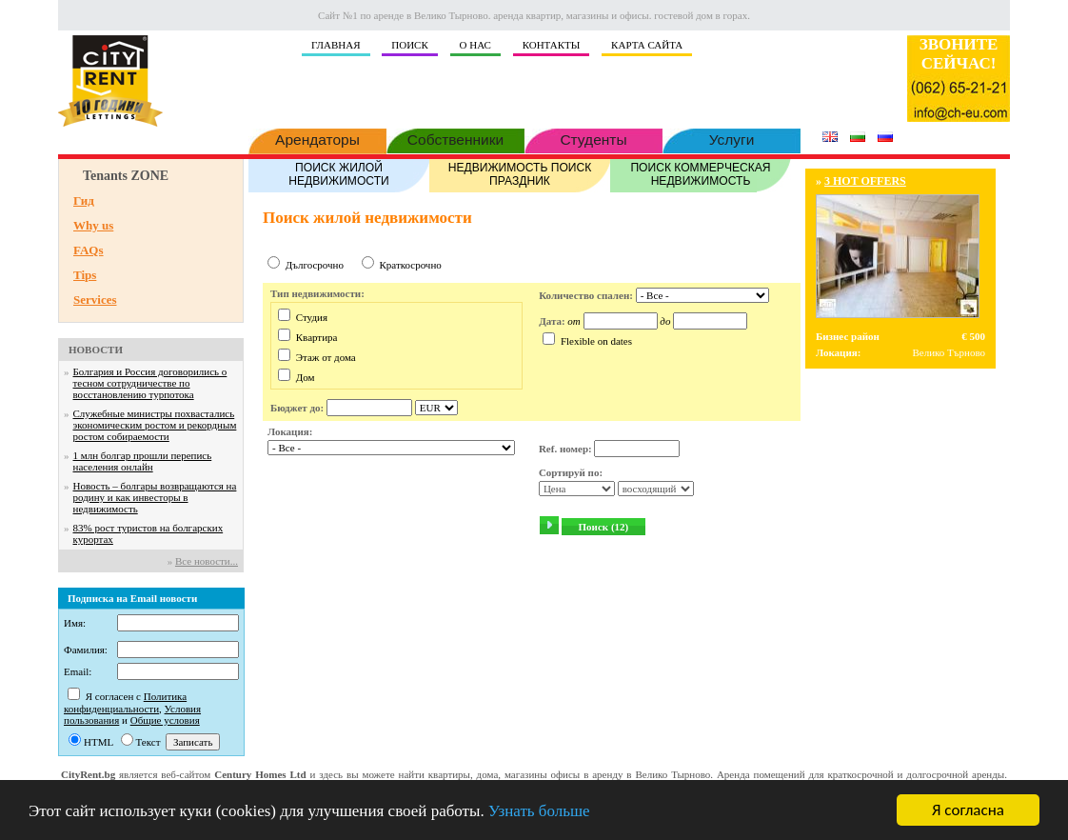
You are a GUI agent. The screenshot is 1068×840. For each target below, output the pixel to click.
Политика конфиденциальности (125, 702)
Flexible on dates (596, 341)
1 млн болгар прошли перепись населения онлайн (142, 461)
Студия (311, 317)
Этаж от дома (326, 357)
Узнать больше (539, 811)
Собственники (455, 138)
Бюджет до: (297, 407)
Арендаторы (317, 138)
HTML (98, 742)
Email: (77, 671)
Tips (84, 275)
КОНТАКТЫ (552, 44)
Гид (83, 200)
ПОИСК (409, 44)
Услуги (732, 138)
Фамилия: (86, 649)
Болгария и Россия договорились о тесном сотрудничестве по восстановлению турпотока (150, 383)
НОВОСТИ (96, 349)
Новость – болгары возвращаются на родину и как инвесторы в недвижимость (155, 497)
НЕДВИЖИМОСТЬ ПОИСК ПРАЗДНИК (519, 173)
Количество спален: (586, 295)
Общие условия (165, 720)
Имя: (75, 623)
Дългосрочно (315, 264)
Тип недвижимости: (317, 293)
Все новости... (206, 561)
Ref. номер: (565, 448)
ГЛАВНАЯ (336, 44)
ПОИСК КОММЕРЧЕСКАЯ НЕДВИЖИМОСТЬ (700, 173)
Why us (93, 225)
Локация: (289, 431)
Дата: (551, 321)
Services (94, 299)
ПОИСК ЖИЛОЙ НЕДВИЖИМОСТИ (338, 173)
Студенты (593, 138)
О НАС (475, 44)
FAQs (88, 250)
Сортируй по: (571, 472)
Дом (305, 377)
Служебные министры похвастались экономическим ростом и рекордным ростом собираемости (155, 425)
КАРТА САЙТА (646, 44)
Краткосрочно (410, 264)
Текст (148, 742)
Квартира (317, 337)
